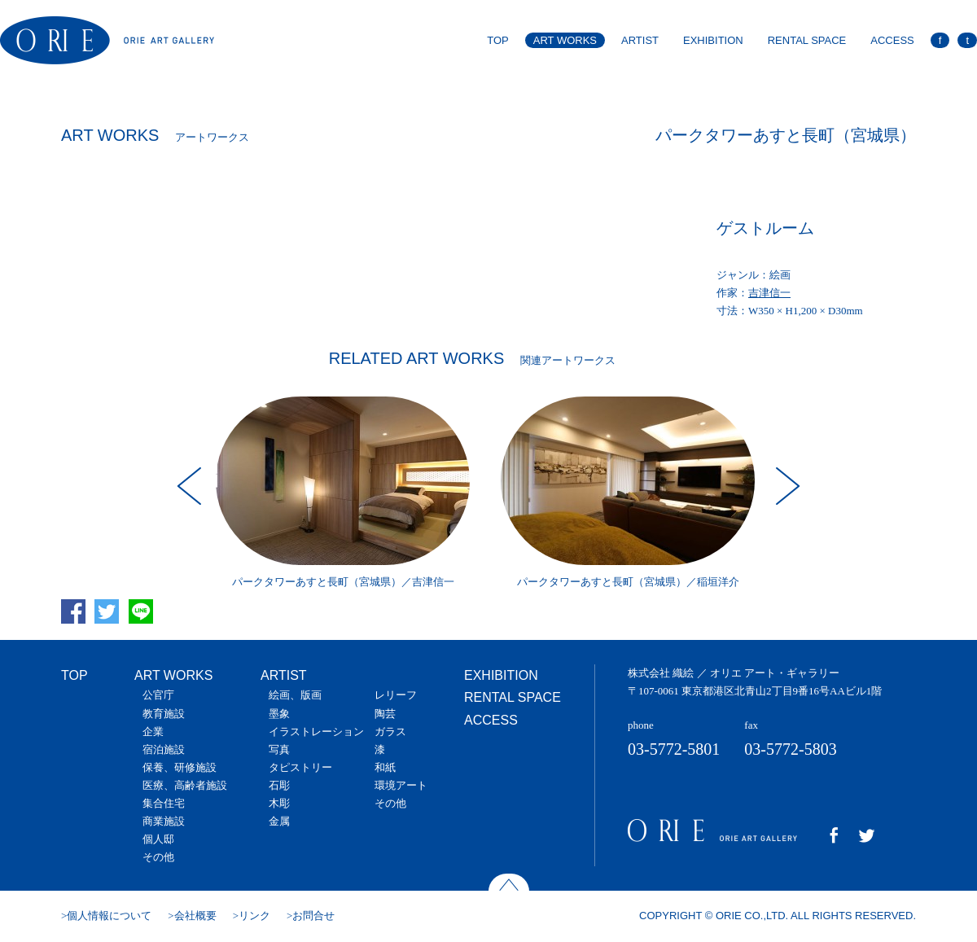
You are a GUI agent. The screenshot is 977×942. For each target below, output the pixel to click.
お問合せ (313, 915)
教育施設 (163, 714)
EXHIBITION (713, 40)
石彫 (279, 785)
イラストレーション (316, 731)
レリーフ (396, 695)
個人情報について (109, 915)
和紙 (385, 767)
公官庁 (158, 695)
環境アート (401, 785)
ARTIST (640, 40)
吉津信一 (769, 293)
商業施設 (163, 821)
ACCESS (891, 40)
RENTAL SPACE (807, 40)
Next (785, 486)
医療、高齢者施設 (184, 785)
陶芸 (385, 714)
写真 (279, 749)
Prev (191, 486)
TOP (498, 40)
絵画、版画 (295, 695)
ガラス (390, 731)
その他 (158, 857)
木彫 (279, 803)
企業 (153, 731)
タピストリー (300, 767)
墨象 (279, 714)
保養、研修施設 (179, 767)
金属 (279, 821)
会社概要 (195, 915)
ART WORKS (565, 40)
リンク (254, 915)
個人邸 (158, 839)
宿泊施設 (163, 749)
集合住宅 (163, 803)
